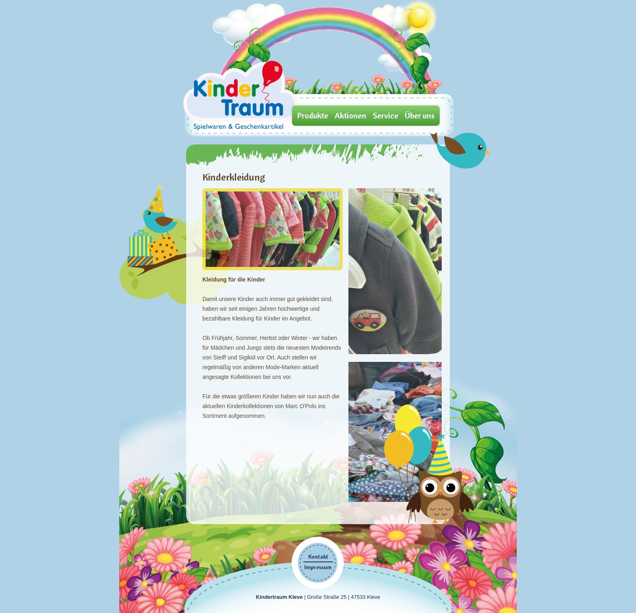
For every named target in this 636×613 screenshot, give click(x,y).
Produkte (312, 115)
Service (385, 115)
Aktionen (350, 115)
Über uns (419, 115)
